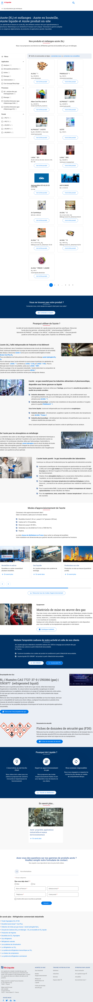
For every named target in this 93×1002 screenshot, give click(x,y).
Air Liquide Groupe (81, 973)
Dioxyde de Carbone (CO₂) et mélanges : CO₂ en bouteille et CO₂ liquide (24, 930)
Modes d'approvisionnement (41, 974)
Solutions (55, 970)
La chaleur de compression (10, 953)
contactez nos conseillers (71, 56)
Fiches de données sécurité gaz (40, 986)
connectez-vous (56, 56)
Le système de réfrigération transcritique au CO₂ (16, 950)
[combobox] (74, 3)
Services (55, 977)
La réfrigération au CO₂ (8, 947)
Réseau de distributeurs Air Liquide (39, 980)
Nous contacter (79, 970)
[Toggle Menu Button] (2, 3)
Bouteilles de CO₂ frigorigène (10, 936)
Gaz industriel (39, 970)
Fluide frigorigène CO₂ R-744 (10, 921)
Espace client (57, 980)
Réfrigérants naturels (8, 941)
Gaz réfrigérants (6, 938)
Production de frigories (8, 933)
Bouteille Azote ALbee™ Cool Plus (12, 924)
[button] (2, 584)
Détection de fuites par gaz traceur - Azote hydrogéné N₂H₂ (20, 927)
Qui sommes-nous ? (80, 980)
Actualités (78, 977)
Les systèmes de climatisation (11, 944)
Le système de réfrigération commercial (14, 956)
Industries (56, 973)
